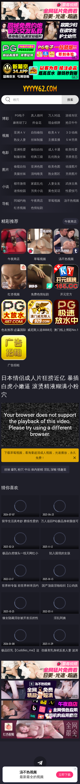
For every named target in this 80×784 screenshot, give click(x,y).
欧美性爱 (71, 149)
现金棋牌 (54, 123)
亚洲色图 (37, 166)
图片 (5, 169)
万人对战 (54, 115)
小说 (5, 186)
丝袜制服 (37, 140)
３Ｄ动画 (71, 132)
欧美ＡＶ (54, 132)
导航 (5, 203)
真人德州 (37, 115)
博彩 (5, 118)
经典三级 (37, 157)
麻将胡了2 (20, 123)
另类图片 (71, 174)
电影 (5, 152)
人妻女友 (54, 183)
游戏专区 (71, 115)
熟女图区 (54, 174)
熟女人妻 (20, 140)
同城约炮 (20, 200)
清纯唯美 (37, 174)
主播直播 (54, 140)
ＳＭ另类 (71, 140)
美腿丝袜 (20, 174)
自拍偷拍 (37, 132)
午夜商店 (37, 200)
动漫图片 (71, 166)
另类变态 (71, 157)
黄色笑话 (54, 191)
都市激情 (20, 183)
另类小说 (37, 191)
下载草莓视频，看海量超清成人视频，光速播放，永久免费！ (40, 455)
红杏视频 (20, 208)
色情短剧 (37, 208)
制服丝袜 (20, 157)
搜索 (70, 100)
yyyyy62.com (40, 89)
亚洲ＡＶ (20, 132)
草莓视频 (54, 200)
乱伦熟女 (54, 157)
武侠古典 (71, 183)
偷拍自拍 (37, 149)
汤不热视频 (71, 200)
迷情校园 (20, 191)
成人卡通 (54, 149)
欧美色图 (54, 166)
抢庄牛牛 (71, 123)
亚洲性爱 (20, 149)
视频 (5, 135)
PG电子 (20, 115)
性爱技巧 (71, 191)
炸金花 (36, 123)
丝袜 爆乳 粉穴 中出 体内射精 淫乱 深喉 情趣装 (35, 469)
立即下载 (65, 775)
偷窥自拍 (20, 166)
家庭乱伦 (37, 183)
